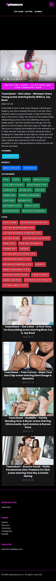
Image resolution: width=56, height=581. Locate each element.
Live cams (18, 11)
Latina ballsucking (36, 238)
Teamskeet (10, 156)
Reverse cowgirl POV (18, 264)
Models (4, 534)
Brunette (25, 201)
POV (6, 180)
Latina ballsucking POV (19, 254)
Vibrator (10, 249)
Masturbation (37, 185)
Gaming (38, 11)
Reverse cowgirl (34, 211)
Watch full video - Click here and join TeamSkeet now (28, 86)
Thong (24, 249)
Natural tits (12, 206)
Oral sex (9, 243)
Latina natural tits (17, 259)
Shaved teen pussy (16, 275)
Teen (27, 180)
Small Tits (41, 180)
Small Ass (32, 206)
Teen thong (40, 275)
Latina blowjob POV (34, 223)
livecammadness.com (11, 549)
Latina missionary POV (19, 228)
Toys (16, 180)
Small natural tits (16, 270)
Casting (9, 201)
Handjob (9, 195)
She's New (10, 223)
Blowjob (25, 190)
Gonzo (40, 264)
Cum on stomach (31, 243)
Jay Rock (30, 168)
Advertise (6, 507)
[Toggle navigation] (51, 4)
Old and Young (13, 185)
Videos (4, 522)
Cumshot (9, 190)
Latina (40, 190)
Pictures (5, 525)
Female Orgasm (29, 195)
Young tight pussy (37, 280)
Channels (5, 528)
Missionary (11, 211)
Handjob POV (12, 280)
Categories (6, 531)
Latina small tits (15, 285)
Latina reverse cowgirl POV (22, 233)
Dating (28, 11)
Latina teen (11, 238)
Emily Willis (12, 168)
